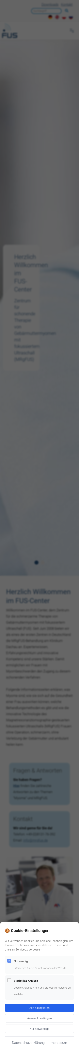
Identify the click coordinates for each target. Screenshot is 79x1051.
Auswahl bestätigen (39, 1018)
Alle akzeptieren (39, 1007)
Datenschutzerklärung (28, 1043)
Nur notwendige (39, 1028)
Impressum (58, 1043)
